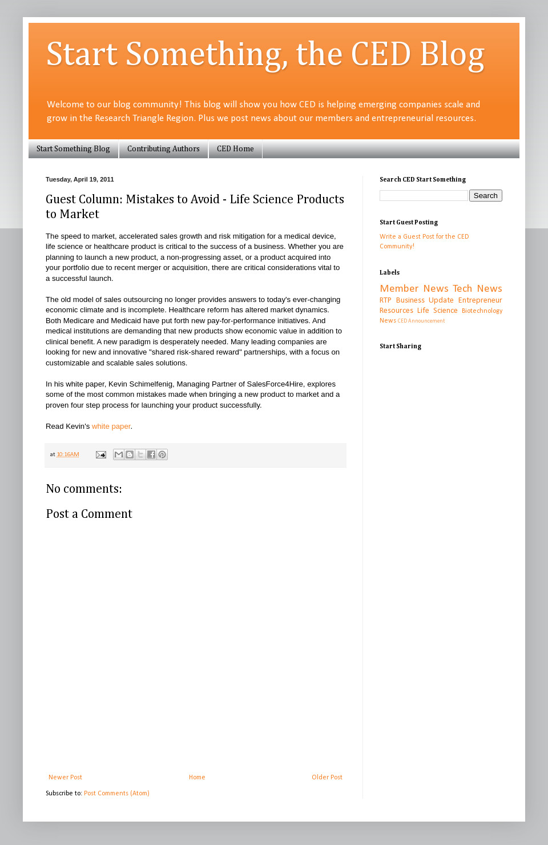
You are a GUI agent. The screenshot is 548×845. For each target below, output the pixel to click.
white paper (111, 426)
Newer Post (65, 777)
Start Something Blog (73, 149)
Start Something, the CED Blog (265, 55)
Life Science (437, 311)
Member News (414, 289)
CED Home (235, 149)
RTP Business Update (417, 300)
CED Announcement (421, 321)
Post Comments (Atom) (117, 793)
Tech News (477, 289)
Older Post (327, 777)
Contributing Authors (163, 149)
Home (197, 777)
